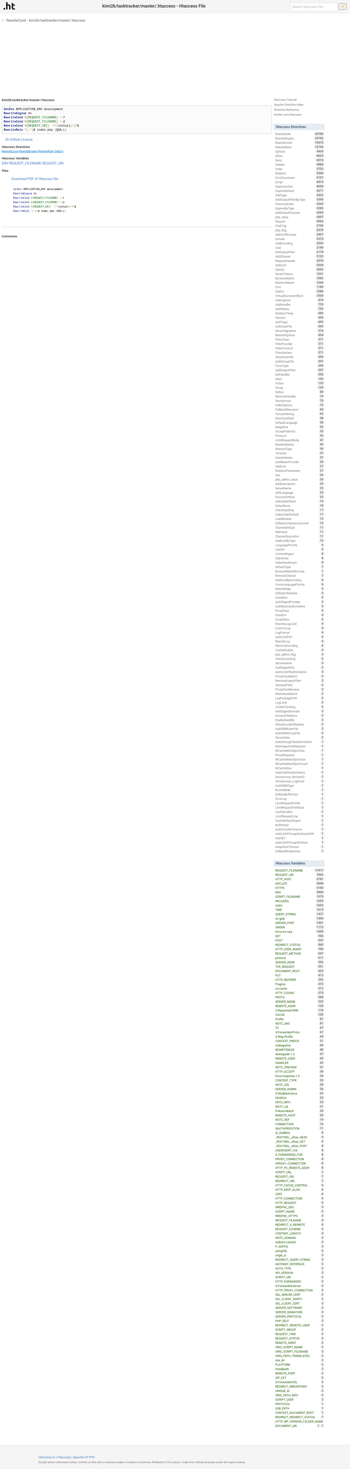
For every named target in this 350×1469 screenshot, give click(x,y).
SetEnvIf (299, 265)
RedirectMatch (299, 283)
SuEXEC (299, 838)
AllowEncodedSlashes (299, 724)
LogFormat (299, 632)
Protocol (299, 436)
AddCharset (299, 256)
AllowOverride (299, 357)
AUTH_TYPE (299, 1268)
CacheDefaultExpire (299, 820)
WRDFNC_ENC (299, 1207)
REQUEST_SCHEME (299, 1229)
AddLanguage (299, 492)
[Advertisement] (175, 58)
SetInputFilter (299, 685)
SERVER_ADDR (299, 962)
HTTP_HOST (299, 879)
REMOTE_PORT (299, 1373)
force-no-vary (299, 931)
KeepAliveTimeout (299, 847)
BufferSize (299, 825)
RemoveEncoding (299, 646)
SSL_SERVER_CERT (299, 1294)
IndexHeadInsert (299, 562)
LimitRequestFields (299, 803)
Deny (299, 160)
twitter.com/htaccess (288, 114)
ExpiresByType (299, 208)
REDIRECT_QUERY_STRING (299, 1260)
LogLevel (299, 702)
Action (299, 383)
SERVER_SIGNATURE (299, 1312)
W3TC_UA (299, 1106)
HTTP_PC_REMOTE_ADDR (299, 1168)
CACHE (299, 1015)
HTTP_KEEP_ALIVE (299, 1190)
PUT (299, 975)
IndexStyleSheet (299, 501)
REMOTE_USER (299, 1058)
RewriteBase (299, 147)
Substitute (299, 558)
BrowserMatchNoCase (299, 571)
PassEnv (299, 615)
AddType (299, 195)
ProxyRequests (299, 755)
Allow (299, 156)
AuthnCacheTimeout (299, 829)
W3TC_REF (299, 1120)
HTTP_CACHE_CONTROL (299, 1185)
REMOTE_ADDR (299, 1006)
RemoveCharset (299, 576)
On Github (12, 139)
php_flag (299, 230)
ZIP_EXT (299, 1378)
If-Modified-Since (299, 1093)
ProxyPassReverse (299, 689)
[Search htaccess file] (314, 7)
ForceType (299, 366)
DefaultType (299, 567)
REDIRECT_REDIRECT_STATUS (299, 1417)
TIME (299, 910)
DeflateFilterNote (299, 593)
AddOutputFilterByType (299, 199)
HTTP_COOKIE (299, 993)
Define (299, 392)
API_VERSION (299, 1273)
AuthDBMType (299, 785)
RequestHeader (299, 261)
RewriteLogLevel (299, 624)
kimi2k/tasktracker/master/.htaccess (57, 20)
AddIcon (299, 466)
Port (299, 287)
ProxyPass (299, 611)
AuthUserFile (299, 326)
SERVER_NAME (299, 1001)
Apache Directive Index (289, 104)
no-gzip (299, 918)
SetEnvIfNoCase (299, 234)
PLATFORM (299, 1364)
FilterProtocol (299, 348)
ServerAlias (299, 737)
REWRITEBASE (299, 1050)
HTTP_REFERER (299, 980)
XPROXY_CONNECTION (299, 1163)
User (299, 248)
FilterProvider (299, 344)
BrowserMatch (299, 278)
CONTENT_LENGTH (299, 1233)
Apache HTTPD (84, 1457)
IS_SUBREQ (299, 1133)
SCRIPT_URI (299, 1277)
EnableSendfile (299, 720)
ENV (5, 163)
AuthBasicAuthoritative (299, 606)
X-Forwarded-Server (299, 1286)
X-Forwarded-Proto (299, 1032)
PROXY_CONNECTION (299, 1159)
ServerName (299, 488)
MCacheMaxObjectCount (299, 764)
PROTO (299, 997)
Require (299, 221)
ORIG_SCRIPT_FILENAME (299, 1351)
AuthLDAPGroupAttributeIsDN (299, 834)
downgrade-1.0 (299, 1054)
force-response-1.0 (299, 1076)
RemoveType (299, 449)
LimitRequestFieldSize (299, 807)
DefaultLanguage (299, 422)
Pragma (299, 984)
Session (299, 318)
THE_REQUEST (299, 966)
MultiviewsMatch (299, 694)
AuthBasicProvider (299, 462)
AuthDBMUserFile (299, 729)
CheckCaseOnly (299, 659)
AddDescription (299, 484)
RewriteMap (299, 589)
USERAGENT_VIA (299, 1150)
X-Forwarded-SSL (299, 1382)
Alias (299, 379)
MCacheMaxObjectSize (299, 759)
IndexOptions (299, 405)
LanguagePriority (299, 545)
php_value (299, 217)
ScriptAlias (299, 619)
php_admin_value (299, 479)
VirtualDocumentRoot (299, 296)
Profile (299, 1019)
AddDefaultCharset (299, 213)
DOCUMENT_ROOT (299, 971)
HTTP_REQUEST (299, 1203)
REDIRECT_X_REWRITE (299, 1225)
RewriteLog (299, 641)
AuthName (299, 309)
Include (299, 239)
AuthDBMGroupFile (299, 733)
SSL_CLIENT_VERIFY (299, 1299)
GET (299, 936)
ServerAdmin (299, 663)
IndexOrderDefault (299, 514)
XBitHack (299, 532)
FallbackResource (299, 409)
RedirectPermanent (299, 471)
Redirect (299, 173)
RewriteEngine (28, 151)
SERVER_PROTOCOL (299, 1316)
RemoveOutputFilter (299, 681)
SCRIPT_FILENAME (299, 897)
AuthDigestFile (299, 667)
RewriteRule (45, 151)
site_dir (299, 1360)
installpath (299, 1369)
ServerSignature (299, 331)
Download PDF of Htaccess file (34, 179)
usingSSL (299, 1251)
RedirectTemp (299, 313)
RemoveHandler (299, 396)
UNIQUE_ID (299, 1391)
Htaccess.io (46, 1457)
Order (299, 169)
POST (299, 940)
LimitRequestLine (299, 816)
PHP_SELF (299, 1321)
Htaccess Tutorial (285, 100)
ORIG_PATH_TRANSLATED (299, 1356)
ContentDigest (299, 554)
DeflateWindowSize (299, 851)
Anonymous (299, 401)
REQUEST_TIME (299, 1334)
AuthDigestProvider (299, 602)
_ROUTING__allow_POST (299, 1146)
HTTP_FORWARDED (299, 1281)
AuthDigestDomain (299, 711)
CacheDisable (299, 650)
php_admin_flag (299, 654)
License (27, 139)
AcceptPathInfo (299, 431)
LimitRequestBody (299, 440)
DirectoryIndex (299, 204)
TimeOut (299, 453)
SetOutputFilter (299, 252)
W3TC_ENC (299, 1023)
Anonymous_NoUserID (299, 777)
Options (299, 151)
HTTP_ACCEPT (299, 1071)
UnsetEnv (299, 597)
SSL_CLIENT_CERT (299, 1303)
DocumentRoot (299, 497)
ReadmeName (299, 444)
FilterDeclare (299, 352)
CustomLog (299, 628)
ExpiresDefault (299, 191)
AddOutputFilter (299, 370)
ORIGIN (299, 927)
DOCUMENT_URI (297, 1426)
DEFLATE (299, 883)
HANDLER (299, 1063)
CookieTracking (299, 707)
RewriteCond (16, 20)
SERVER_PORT (299, 923)
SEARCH (299, 1098)
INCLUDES (299, 901)
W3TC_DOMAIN (299, 1238)
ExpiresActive (299, 186)
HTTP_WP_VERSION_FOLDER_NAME (299, 1422)
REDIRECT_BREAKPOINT (299, 1386)
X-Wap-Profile (299, 1036)
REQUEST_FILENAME (25, 163)
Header (299, 164)
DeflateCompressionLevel (299, 523)
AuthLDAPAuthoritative (299, 772)
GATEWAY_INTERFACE (299, 1264)
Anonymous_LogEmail (299, 781)
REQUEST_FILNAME (299, 1220)
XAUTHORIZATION (299, 1128)
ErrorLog (299, 799)
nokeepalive (299, 1045)
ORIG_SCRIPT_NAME (299, 1347)
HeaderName (299, 457)
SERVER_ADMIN (299, 1089)
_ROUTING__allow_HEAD (299, 1137)
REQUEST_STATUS (299, 1338)
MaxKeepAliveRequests (299, 746)
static (299, 905)
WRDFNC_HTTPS (299, 1216)
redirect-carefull (299, 1242)
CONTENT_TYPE (299, 1080)
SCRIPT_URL (299, 1172)
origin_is (299, 1255)
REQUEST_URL (299, 1176)
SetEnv (58, 151)
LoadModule (299, 519)
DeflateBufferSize (299, 794)
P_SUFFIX (299, 1246)
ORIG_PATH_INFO (299, 1395)
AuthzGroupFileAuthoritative (299, 742)
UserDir (299, 549)
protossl (299, 958)
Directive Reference (286, 110)
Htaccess (64, 1457)
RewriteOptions (299, 335)
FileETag (299, 226)
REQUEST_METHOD (299, 953)
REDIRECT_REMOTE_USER (299, 1325)
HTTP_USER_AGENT (299, 949)
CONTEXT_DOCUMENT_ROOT (299, 1413)
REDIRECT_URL (299, 1181)
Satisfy (299, 269)
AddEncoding (299, 243)
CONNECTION (299, 1124)
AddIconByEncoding (299, 580)
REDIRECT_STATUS (299, 945)
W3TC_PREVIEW (299, 1067)
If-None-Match (299, 1111)
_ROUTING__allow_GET (299, 1141)
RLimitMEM (299, 790)
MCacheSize (299, 768)
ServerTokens (299, 274)
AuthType (299, 322)
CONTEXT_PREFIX (299, 1041)
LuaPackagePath (299, 698)
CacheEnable (299, 812)
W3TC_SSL (299, 1085)
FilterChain (299, 339)
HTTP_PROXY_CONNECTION (299, 1290)
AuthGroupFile (299, 361)
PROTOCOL (299, 1404)
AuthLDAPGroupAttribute (299, 842)
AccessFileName (299, 715)
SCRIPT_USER (299, 1399)
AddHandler (299, 304)
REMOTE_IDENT (299, 1343)
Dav (299, 475)
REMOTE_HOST (299, 1115)
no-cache (299, 988)
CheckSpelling (299, 510)
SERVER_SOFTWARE (299, 1308)
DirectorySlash (299, 418)
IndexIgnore (299, 300)
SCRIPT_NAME (299, 1211)
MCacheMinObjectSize (299, 750)
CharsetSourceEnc (299, 536)
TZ (299, 1028)
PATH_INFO (299, 1102)
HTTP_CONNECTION (299, 1198)
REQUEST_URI (53, 163)
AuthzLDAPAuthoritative (299, 672)
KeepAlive (299, 427)
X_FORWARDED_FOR (299, 1155)
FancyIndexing (299, 414)
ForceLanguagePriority (299, 584)
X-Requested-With (299, 1010)
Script (299, 182)
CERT (299, 1194)
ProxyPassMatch (299, 676)
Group (299, 387)
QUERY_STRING (299, 914)
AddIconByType (299, 541)
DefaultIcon (299, 506)
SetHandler (299, 374)
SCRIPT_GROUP (299, 1329)
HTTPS (299, 888)
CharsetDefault (299, 527)
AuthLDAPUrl (299, 637)
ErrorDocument (299, 178)
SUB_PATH (299, 1408)
